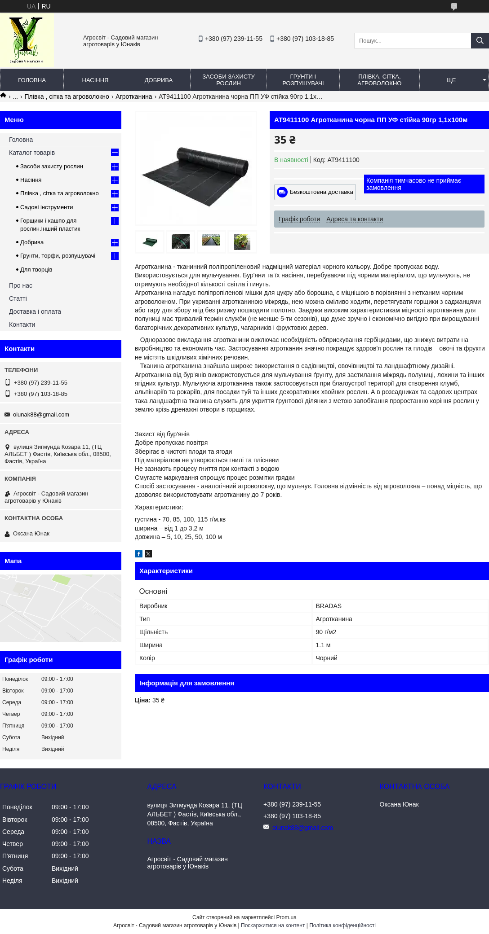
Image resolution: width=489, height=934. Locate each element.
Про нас (20, 285)
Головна (32, 80)
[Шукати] (480, 40)
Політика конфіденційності (342, 925)
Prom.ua (286, 917)
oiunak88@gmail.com (41, 414)
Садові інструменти (46, 207)
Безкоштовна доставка (321, 192)
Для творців (36, 269)
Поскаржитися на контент (273, 925)
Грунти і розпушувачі (303, 80)
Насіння (95, 80)
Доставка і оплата (35, 311)
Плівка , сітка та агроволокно (67, 96)
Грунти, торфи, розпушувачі (57, 255)
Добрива (159, 80)
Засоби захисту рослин (228, 80)
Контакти (22, 324)
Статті (18, 298)
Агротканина (134, 96)
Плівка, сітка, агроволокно (379, 80)
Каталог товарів (32, 152)
